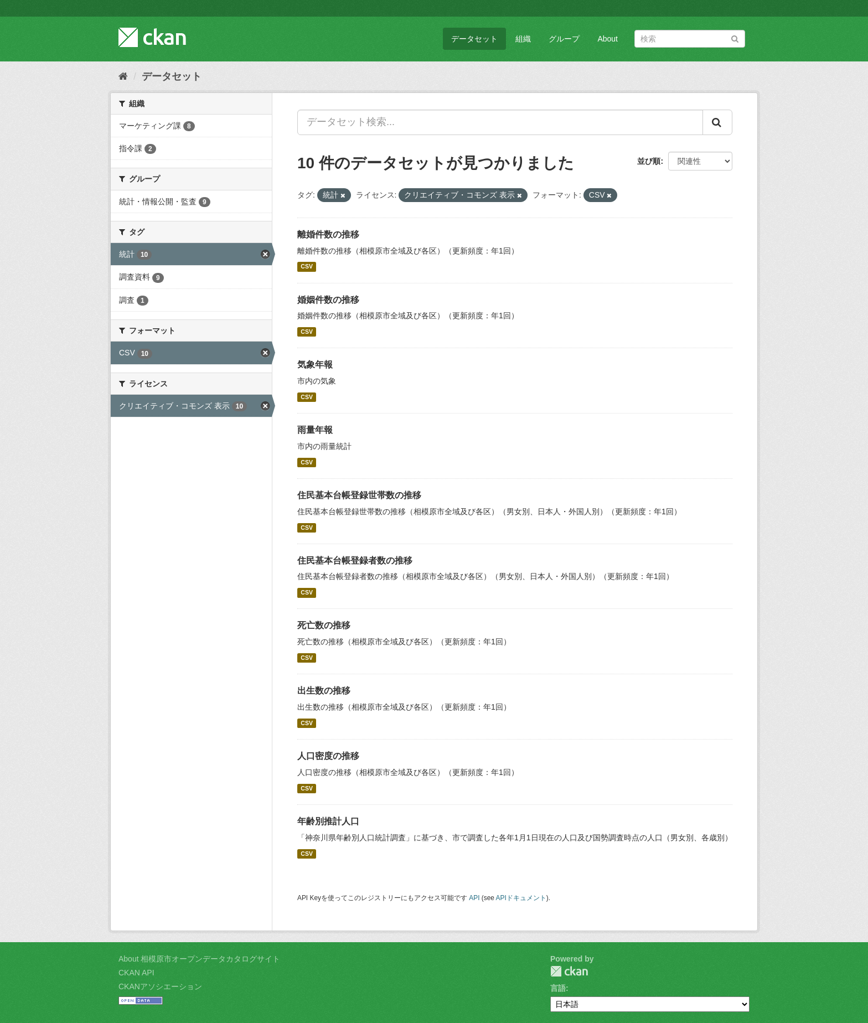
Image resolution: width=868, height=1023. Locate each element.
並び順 (648, 161)
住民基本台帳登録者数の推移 (354, 560)
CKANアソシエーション (160, 986)
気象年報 (315, 364)
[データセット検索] (689, 39)
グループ (564, 38)
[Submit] (735, 38)
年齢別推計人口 (328, 821)
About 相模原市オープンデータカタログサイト (199, 958)
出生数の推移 (323, 690)
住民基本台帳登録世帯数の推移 (359, 495)
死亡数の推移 (323, 625)
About (607, 38)
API (474, 898)
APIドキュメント (521, 898)
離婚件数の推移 (328, 234)
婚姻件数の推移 (328, 299)
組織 (523, 38)
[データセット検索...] (500, 122)
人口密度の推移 (328, 756)
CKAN (569, 971)
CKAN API (136, 972)
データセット (474, 38)
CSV (307, 267)
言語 (558, 988)
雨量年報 (315, 430)
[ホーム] (123, 76)
